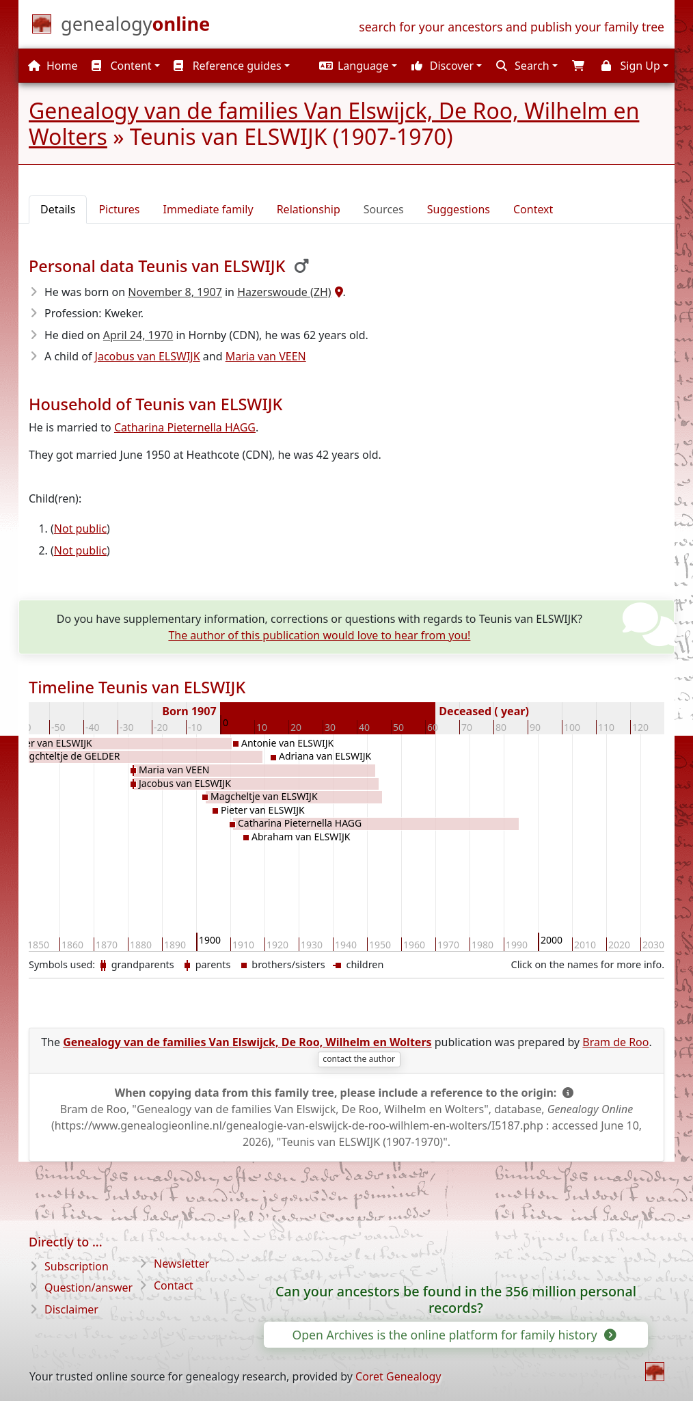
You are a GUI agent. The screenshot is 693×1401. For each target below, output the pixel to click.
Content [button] (121, 65)
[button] (356, 65)
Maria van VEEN (266, 356)
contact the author (359, 1059)
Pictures (118, 209)
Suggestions (458, 209)
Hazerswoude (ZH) (284, 291)
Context (533, 209)
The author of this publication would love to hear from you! (319, 635)
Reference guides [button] (227, 65)
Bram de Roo (615, 1042)
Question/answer (88, 1287)
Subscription (76, 1266)
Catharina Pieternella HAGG (185, 427)
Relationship (308, 209)
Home (53, 65)
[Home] (135, 26)
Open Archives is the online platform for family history (453, 1334)
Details (57, 209)
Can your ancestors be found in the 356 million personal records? (455, 1299)
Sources (384, 209)
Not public (80, 528)
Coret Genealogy (398, 1376)
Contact (173, 1285)
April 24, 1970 (138, 335)
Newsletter (181, 1263)
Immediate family (208, 209)
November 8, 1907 (174, 291)
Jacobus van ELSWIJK (147, 356)
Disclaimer (71, 1309)
